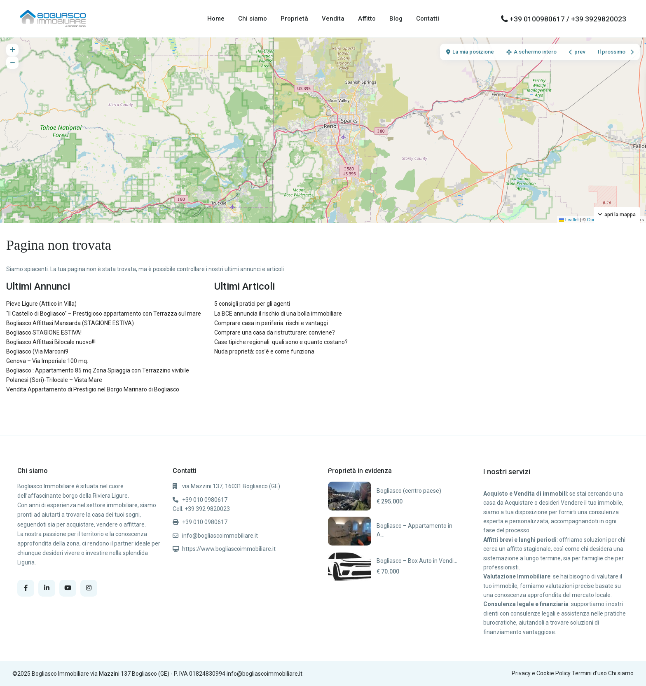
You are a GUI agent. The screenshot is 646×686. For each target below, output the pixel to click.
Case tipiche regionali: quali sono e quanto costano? (281, 342)
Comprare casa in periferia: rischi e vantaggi (271, 323)
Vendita (333, 18)
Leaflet (569, 219)
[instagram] (88, 588)
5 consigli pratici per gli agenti (252, 303)
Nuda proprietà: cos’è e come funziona (264, 351)
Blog (396, 18)
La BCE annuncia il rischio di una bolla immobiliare (278, 313)
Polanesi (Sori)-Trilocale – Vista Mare (54, 380)
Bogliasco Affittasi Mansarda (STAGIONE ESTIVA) (70, 323)
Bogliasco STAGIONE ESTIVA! (44, 332)
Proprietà (294, 18)
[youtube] (67, 588)
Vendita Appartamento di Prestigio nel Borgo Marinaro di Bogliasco (92, 389)
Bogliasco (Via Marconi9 (37, 351)
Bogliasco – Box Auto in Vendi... (417, 560)
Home (216, 18)
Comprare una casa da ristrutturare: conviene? (274, 332)
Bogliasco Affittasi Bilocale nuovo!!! (51, 342)
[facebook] (25, 588)
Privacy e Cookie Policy (541, 673)
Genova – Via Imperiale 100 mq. (47, 361)
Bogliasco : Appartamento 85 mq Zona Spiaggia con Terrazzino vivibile (97, 370)
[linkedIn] (46, 588)
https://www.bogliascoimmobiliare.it (229, 549)
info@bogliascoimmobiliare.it (220, 535)
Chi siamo (252, 18)
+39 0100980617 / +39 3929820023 (568, 19)
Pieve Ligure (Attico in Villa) (41, 303)
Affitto (367, 18)
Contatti (427, 18)
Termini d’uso (589, 673)
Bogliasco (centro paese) (409, 490)
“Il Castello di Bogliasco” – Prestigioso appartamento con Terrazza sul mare (103, 313)
